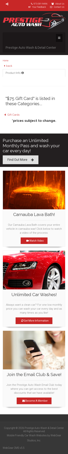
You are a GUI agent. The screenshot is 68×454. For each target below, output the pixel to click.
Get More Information (34, 320)
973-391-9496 (38, 4)
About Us (57, 4)
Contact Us (56, 7)
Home (5, 60)
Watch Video (34, 240)
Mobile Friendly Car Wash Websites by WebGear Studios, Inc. (34, 438)
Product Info (15, 73)
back (7, 65)
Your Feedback (36, 7)
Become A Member (34, 400)
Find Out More (20, 160)
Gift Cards (11, 114)
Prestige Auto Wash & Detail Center (31, 47)
